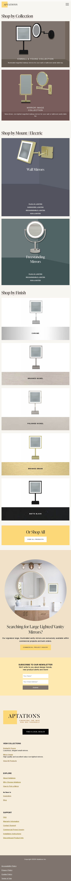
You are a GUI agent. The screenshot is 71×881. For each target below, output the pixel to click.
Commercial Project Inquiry (13, 830)
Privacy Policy (6, 870)
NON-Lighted (35, 213)
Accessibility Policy (8, 866)
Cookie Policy (6, 874)
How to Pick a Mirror (11, 786)
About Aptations (9, 778)
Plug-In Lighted (35, 204)
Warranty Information (11, 821)
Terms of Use (6, 878)
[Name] (35, 676)
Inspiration (7, 796)
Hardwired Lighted (35, 207)
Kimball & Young (9, 748)
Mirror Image (8, 755)
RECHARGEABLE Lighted (35, 210)
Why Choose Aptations (12, 782)
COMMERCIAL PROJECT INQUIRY (35, 647)
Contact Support (9, 825)
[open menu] (67, 4)
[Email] (35, 682)
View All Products (10, 761)
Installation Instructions (12, 834)
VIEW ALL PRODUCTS (35, 539)
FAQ (4, 817)
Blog (5, 800)
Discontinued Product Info (13, 838)
